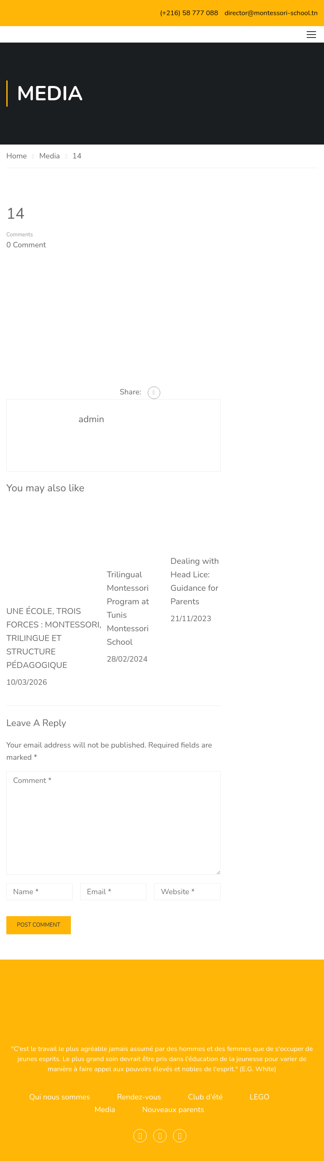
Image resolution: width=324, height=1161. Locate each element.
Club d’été (205, 1097)
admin (91, 419)
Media (49, 156)
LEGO (260, 1097)
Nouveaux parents (173, 1110)
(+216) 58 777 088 (189, 13)
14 (76, 156)
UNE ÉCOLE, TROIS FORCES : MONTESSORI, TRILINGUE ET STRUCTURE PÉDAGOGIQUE (53, 638)
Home (16, 156)
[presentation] (64, 921)
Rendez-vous (139, 1097)
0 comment (26, 245)
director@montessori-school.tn (271, 13)
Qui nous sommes (59, 1097)
